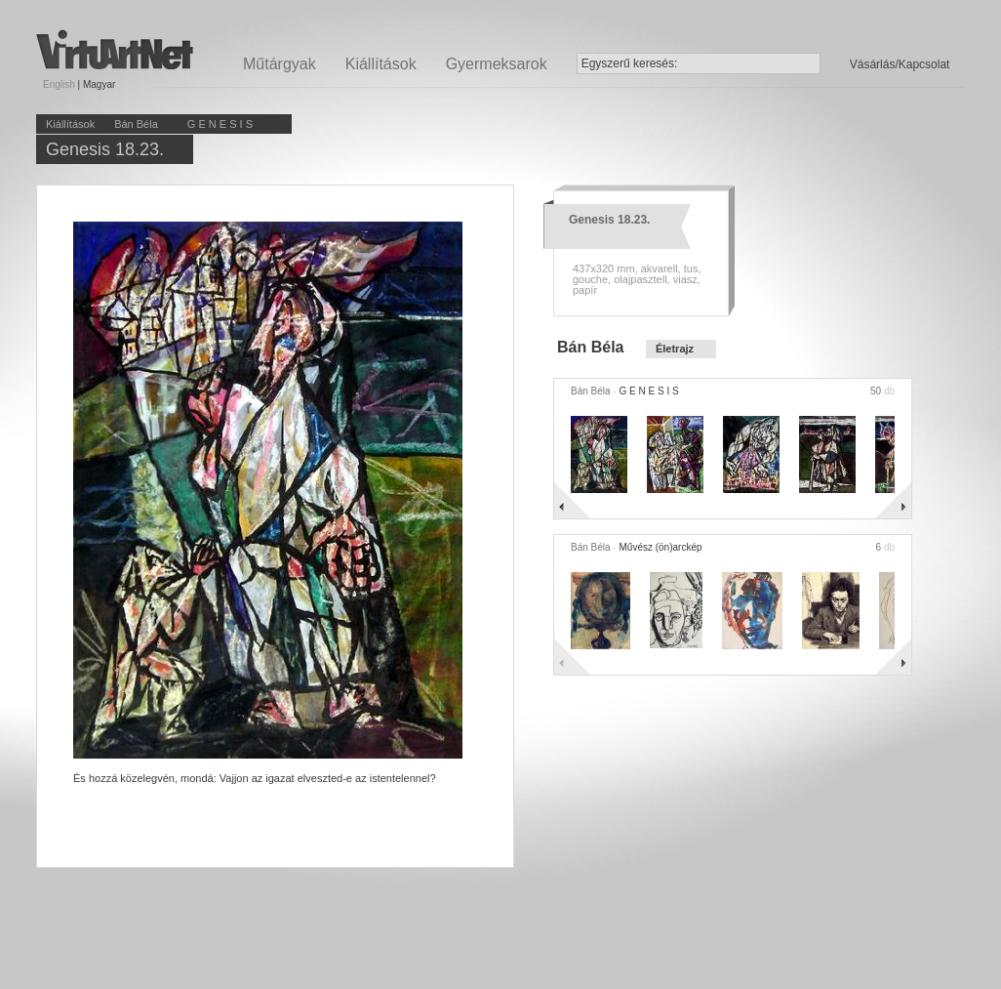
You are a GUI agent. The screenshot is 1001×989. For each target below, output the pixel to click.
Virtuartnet (114, 49)
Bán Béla (136, 124)
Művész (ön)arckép (660, 547)
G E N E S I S (220, 124)
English (59, 84)
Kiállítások (381, 64)
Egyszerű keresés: (629, 63)
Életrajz (675, 348)
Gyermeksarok (496, 64)
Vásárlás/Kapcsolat (900, 64)
